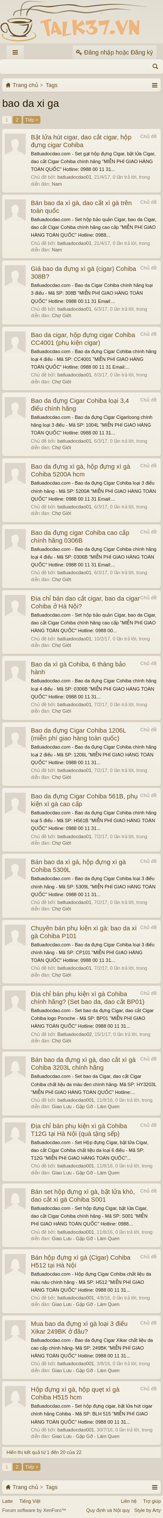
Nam (57, 184)
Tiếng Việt (29, 1501)
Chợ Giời (61, 315)
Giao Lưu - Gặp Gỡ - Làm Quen (86, 1106)
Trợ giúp (152, 1501)
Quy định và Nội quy (108, 1510)
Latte (7, 1501)
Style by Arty (147, 1510)
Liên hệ (128, 1501)
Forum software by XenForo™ (34, 1510)
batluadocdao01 (74, 177)
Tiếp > (31, 119)
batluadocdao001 (75, 1100)
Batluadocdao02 (74, 1034)
